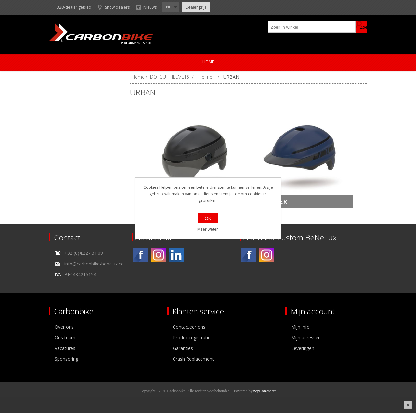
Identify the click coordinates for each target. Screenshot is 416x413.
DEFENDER (271, 201)
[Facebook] (140, 255)
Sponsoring (66, 359)
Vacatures (65, 348)
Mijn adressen (306, 337)
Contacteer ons (189, 327)
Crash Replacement (193, 359)
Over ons (64, 327)
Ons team (65, 337)
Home (208, 62)
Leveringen (302, 348)
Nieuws (150, 7)
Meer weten (208, 229)
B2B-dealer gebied (74, 7)
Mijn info (300, 327)
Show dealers (117, 7)
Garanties (183, 348)
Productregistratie (192, 337)
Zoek (361, 27)
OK (208, 218)
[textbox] (312, 27)
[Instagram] (158, 255)
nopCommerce (265, 391)
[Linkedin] (176, 255)
